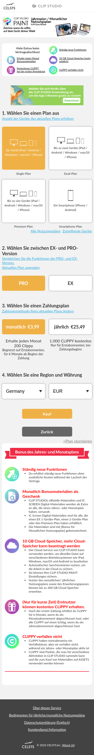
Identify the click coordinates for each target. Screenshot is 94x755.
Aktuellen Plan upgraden (21, 267)
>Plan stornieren (77, 441)
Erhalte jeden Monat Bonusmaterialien (28, 60)
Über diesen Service (47, 708)
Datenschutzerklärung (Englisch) (47, 723)
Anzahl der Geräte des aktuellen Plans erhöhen (38, 118)
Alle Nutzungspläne (45, 231)
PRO (23, 283)
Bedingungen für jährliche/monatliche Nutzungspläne (47, 715)
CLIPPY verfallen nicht (71, 69)
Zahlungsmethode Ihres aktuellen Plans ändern (38, 311)
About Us (68, 745)
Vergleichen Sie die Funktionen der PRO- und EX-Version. (40, 260)
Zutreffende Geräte (77, 231)
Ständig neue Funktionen (72, 49)
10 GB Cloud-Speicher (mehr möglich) (75, 60)
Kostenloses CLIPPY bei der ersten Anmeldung (31, 70)
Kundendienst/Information (47, 730)
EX (70, 283)
